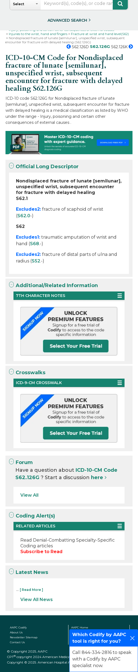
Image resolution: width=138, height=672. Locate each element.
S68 (34, 243)
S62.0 (23, 215)
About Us (16, 632)
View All (29, 495)
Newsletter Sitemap (23, 637)
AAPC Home (79, 627)
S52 (36, 261)
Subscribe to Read (41, 551)
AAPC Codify (18, 627)
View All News (36, 599)
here (97, 477)
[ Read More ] (31, 590)
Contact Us (17, 642)
